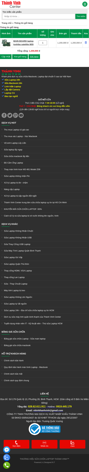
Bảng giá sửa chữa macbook (17, 345)
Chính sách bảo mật (13, 374)
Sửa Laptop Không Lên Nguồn (18, 297)
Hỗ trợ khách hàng (14, 353)
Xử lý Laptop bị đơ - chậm (16, 182)
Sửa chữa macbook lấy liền (16, 156)
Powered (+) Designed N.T (44, 462)
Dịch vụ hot (9, 123)
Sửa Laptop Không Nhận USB (18, 237)
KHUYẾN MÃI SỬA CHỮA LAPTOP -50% (23, 209)
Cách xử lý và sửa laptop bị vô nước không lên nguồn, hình (31, 216)
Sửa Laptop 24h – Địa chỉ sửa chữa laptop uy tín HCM (29, 310)
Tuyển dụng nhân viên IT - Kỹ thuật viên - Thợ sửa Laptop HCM (33, 323)
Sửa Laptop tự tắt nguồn (15, 304)
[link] (11, 2)
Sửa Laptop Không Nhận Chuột (18, 231)
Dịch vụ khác (10, 224)
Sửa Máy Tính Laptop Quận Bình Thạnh (22, 251)
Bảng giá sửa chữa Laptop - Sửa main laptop (25, 339)
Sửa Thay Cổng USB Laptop (17, 244)
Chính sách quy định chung (16, 380)
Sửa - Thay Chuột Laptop (15, 284)
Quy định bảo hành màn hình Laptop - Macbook (26, 367)
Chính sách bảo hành (13, 360)
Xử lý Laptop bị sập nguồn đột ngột (20, 196)
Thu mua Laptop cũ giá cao (16, 129)
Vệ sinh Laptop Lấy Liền (15, 143)
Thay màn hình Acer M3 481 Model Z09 (22, 169)
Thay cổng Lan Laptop (14, 277)
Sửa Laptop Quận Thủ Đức (16, 264)
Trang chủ (6, 23)
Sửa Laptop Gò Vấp (13, 257)
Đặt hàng (34, 56)
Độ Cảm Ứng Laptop (13, 163)
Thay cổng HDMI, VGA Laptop (18, 270)
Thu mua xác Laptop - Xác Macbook (20, 136)
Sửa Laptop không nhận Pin (17, 176)
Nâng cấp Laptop (12, 189)
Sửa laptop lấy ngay (13, 149)
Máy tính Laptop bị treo (14, 290)
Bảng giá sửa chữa (13, 332)
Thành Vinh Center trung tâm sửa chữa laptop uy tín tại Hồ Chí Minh (35, 202)
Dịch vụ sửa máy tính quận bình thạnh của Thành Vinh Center (32, 317)
